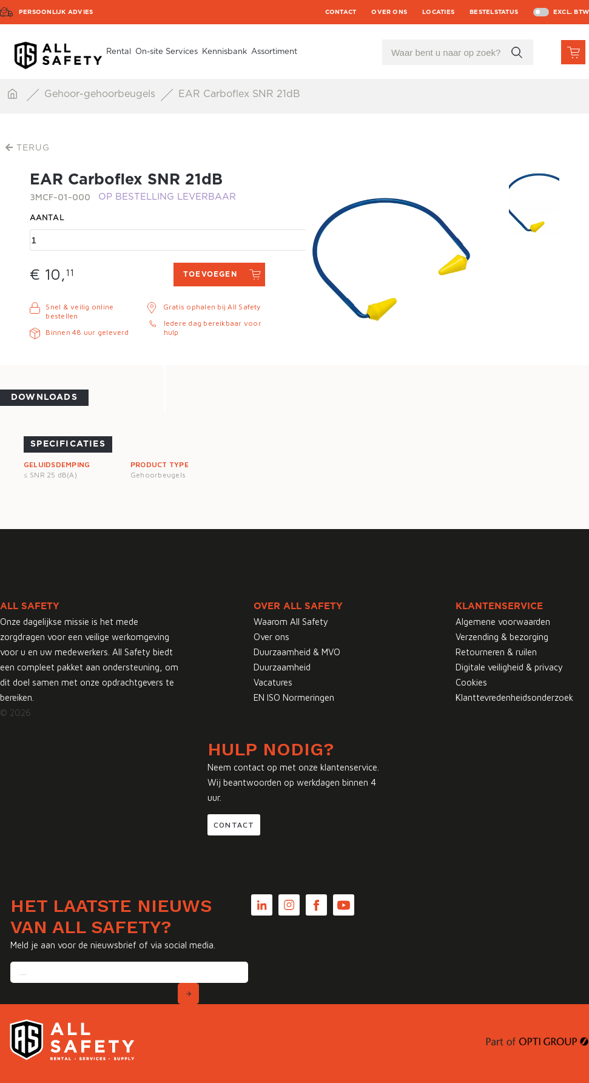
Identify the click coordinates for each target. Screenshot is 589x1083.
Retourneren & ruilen (496, 652)
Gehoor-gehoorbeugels (101, 94)
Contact (341, 12)
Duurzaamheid (282, 667)
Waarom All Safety (291, 621)
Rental (118, 52)
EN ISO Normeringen (294, 697)
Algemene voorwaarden (503, 621)
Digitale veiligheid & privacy (509, 667)
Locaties (438, 12)
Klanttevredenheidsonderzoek (514, 697)
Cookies (471, 682)
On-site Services (166, 52)
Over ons (389, 12)
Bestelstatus (494, 12)
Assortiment (274, 52)
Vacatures (273, 682)
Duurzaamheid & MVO (297, 652)
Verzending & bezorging (502, 637)
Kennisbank (224, 52)
